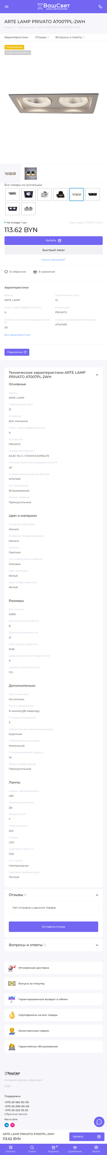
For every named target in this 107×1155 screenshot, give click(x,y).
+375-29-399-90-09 (16, 1106)
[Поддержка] (100, 6)
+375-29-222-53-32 (16, 1110)
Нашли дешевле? (53, 259)
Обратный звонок (15, 1114)
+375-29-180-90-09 (16, 1102)
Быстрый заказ (53, 250)
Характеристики (16, 37)
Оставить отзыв (53, 926)
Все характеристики (17, 334)
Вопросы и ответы (70, 37)
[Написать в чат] (99, 1122)
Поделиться (16, 352)
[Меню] (6, 6)
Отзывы (42, 37)
